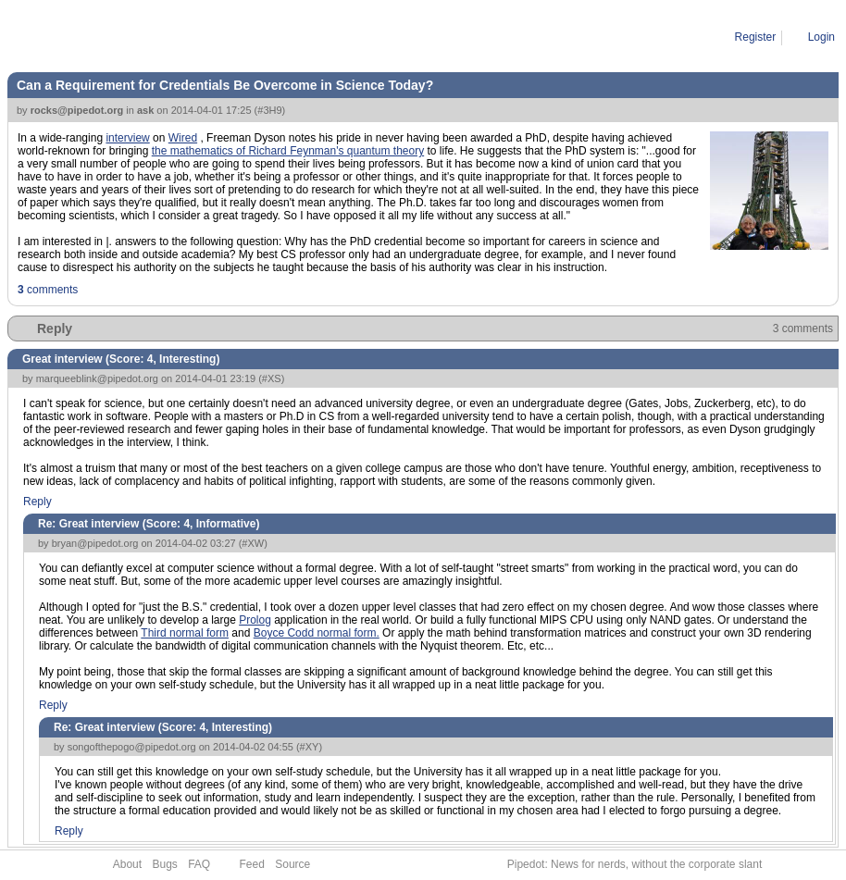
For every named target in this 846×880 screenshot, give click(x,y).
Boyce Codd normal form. (316, 632)
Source (292, 864)
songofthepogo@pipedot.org (132, 746)
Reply (54, 328)
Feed (252, 864)
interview (127, 137)
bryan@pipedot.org (95, 543)
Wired (182, 137)
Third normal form (185, 632)
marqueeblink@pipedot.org (97, 378)
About (127, 864)
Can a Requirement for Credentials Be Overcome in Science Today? (285, 37)
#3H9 (269, 110)
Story (91, 37)
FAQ (199, 864)
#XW (253, 543)
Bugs (164, 864)
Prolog (255, 620)
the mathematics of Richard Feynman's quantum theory (288, 150)
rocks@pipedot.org (77, 110)
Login (821, 37)
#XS (271, 378)
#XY (309, 746)
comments (48, 289)
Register (756, 37)
